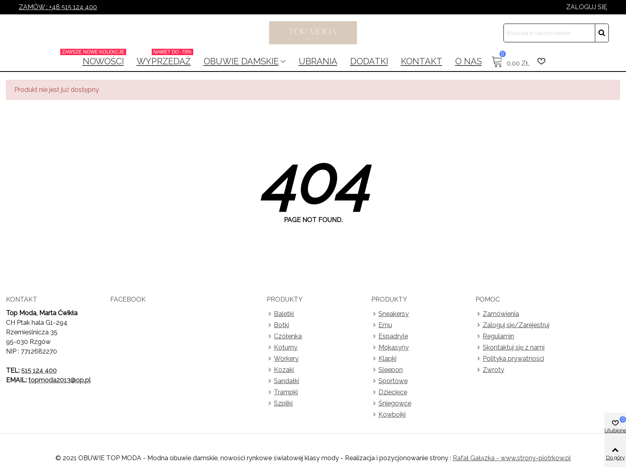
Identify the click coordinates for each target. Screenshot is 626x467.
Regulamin (494, 336)
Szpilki (280, 403)
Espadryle (389, 336)
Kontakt (421, 61)
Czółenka (284, 336)
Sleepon (387, 370)
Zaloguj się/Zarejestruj (512, 325)
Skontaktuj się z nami (510, 347)
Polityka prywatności (509, 359)
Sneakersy (390, 314)
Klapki (383, 359)
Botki (278, 325)
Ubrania (318, 61)
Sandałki (283, 381)
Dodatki (369, 61)
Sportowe (389, 381)
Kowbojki (388, 414)
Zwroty (489, 370)
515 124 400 (39, 370)
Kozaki (280, 370)
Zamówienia (497, 314)
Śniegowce (391, 403)
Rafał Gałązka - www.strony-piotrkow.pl (512, 458)
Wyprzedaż (165, 58)
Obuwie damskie (241, 61)
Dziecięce (389, 392)
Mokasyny (390, 347)
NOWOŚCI (101, 58)
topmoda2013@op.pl (59, 380)
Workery (283, 359)
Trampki (282, 392)
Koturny (282, 347)
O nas (468, 61)
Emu (381, 325)
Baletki (280, 314)
